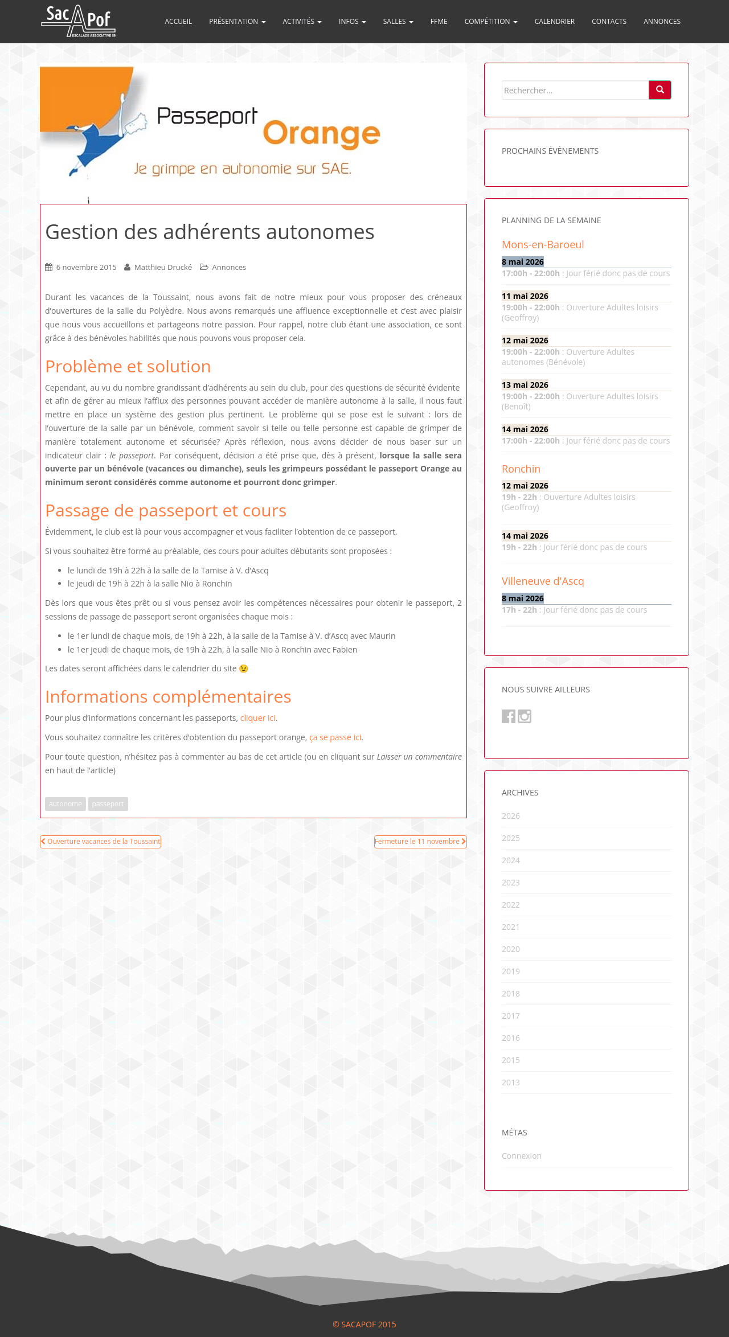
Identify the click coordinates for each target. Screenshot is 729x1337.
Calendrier (555, 21)
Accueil (179, 21)
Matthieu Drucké (163, 267)
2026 (511, 815)
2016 (511, 1037)
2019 (511, 971)
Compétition (491, 21)
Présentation (237, 21)
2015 (511, 1060)
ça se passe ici (335, 737)
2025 (511, 837)
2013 (511, 1082)
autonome (65, 804)
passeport (108, 804)
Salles (398, 21)
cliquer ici (258, 717)
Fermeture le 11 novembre (420, 841)
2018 (511, 993)
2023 (511, 882)
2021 (511, 926)
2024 (511, 860)
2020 (511, 949)
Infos (352, 21)
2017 (511, 1015)
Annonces (662, 21)
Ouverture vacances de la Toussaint (100, 841)
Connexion (522, 1155)
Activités (302, 21)
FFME (439, 21)
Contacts (609, 21)
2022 (511, 904)
